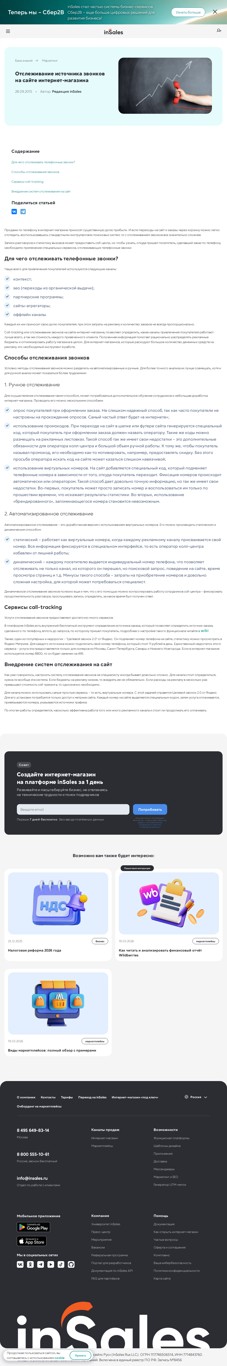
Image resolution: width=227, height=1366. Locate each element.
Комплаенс (162, 1255)
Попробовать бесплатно (150, 809)
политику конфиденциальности (150, 826)
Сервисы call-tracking (27, 181)
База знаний (24, 60)
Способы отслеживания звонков (35, 172)
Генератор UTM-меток (170, 1184)
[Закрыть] (215, 12)
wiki (205, 630)
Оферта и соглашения (170, 1247)
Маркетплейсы (102, 1146)
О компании (26, 1097)
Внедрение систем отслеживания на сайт (41, 191)
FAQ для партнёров (105, 1278)
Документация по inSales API (112, 1270)
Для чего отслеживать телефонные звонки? (43, 162)
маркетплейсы (205, 941)
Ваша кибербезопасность (172, 1263)
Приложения (163, 1153)
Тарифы (67, 1097)
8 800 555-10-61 (33, 1154)
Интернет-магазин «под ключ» (135, 1097)
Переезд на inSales (92, 1097)
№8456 (176, 1360)
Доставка (160, 1161)
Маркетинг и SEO (166, 1177)
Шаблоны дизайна (167, 1146)
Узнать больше (188, 12)
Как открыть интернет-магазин (176, 1232)
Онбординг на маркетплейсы (39, 1106)
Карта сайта (162, 1278)
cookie (60, 1358)
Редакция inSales (66, 91)
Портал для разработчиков (111, 1263)
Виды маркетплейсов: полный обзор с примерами (52, 1050)
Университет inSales (105, 1224)
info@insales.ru (32, 1178)
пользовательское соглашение (150, 823)
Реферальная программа (109, 1255)
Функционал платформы (172, 1138)
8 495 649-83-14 (33, 1130)
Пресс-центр (100, 1232)
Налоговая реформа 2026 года (34, 950)
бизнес (100, 941)
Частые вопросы (166, 1239)
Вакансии (98, 1247)
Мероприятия (101, 1239)
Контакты (48, 1097)
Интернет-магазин (104, 1138)
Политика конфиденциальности (177, 1270)
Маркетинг (50, 60)
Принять (80, 1355)
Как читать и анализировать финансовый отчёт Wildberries (160, 952)
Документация (164, 1224)
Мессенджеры (164, 1169)
